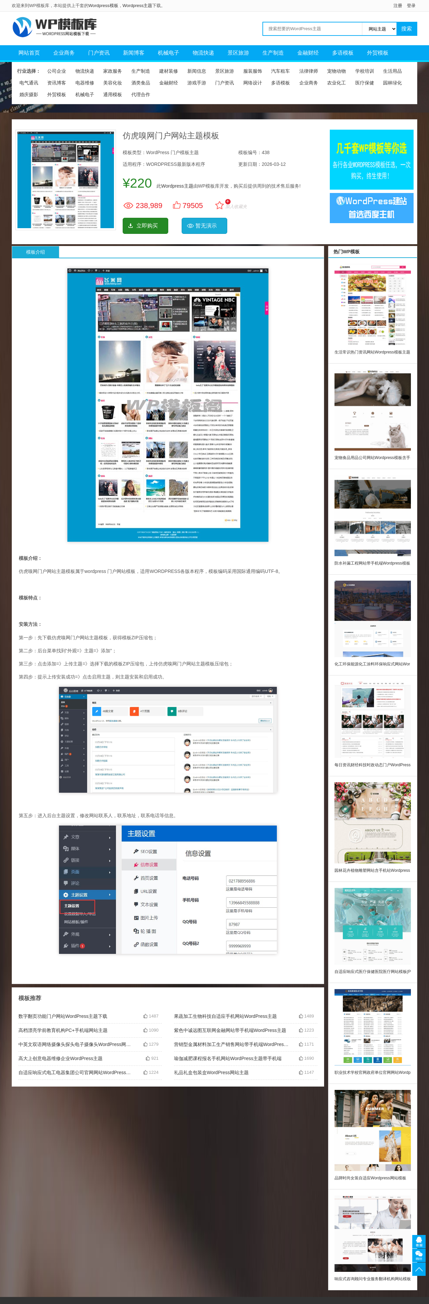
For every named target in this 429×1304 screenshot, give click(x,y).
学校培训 (364, 71)
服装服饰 (252, 71)
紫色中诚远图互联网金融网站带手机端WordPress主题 (230, 1030)
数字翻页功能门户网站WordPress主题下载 (62, 1016)
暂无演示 (206, 226)
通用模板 (112, 94)
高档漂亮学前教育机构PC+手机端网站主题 (63, 1030)
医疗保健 (364, 82)
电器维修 (84, 82)
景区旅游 (238, 53)
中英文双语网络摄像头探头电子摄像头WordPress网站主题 (75, 1044)
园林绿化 (392, 82)
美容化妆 (112, 82)
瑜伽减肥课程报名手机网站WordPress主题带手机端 (228, 1058)
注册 (397, 5)
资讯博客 (56, 82)
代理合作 (140, 94)
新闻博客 (133, 53)
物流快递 (203, 53)
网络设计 (252, 82)
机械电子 (168, 53)
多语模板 (343, 53)
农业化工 (336, 82)
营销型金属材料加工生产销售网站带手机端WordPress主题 (231, 1044)
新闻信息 (196, 71)
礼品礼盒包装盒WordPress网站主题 (211, 1072)
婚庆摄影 (28, 94)
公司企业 (56, 71)
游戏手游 (196, 82)
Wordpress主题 (137, 5)
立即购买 (147, 226)
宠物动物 (336, 71)
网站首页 (29, 53)
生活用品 (392, 71)
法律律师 (308, 71)
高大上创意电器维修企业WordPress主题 (60, 1058)
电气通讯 (28, 82)
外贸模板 (377, 53)
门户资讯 (99, 53)
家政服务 (112, 71)
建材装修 (168, 71)
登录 (411, 5)
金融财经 (308, 53)
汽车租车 (280, 71)
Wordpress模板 (103, 5)
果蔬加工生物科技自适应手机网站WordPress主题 (225, 1016)
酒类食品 (140, 82)
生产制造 (273, 53)
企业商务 (64, 53)
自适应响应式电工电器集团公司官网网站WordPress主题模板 (75, 1072)
